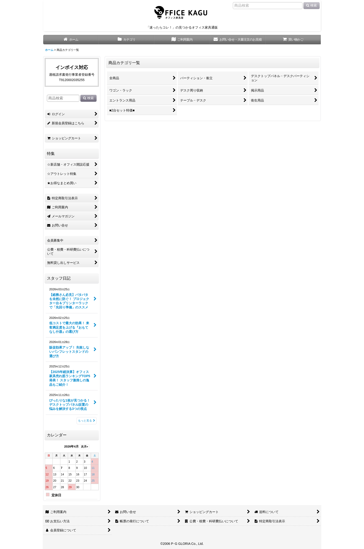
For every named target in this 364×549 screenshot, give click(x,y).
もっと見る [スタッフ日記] (86, 420)
